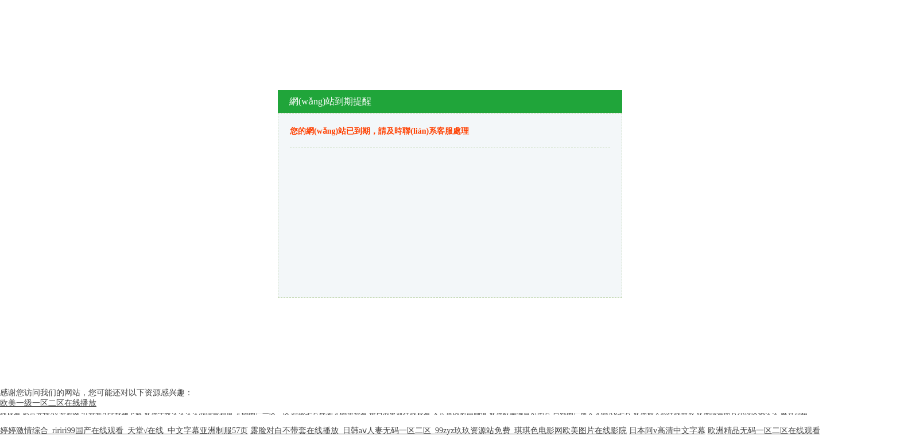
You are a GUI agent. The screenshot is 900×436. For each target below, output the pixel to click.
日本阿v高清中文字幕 (667, 430)
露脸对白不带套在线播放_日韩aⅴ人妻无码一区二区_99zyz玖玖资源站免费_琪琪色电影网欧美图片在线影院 (438, 430)
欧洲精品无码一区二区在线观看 (764, 430)
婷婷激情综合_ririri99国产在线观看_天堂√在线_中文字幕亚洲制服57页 (124, 430)
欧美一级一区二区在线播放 (48, 403)
